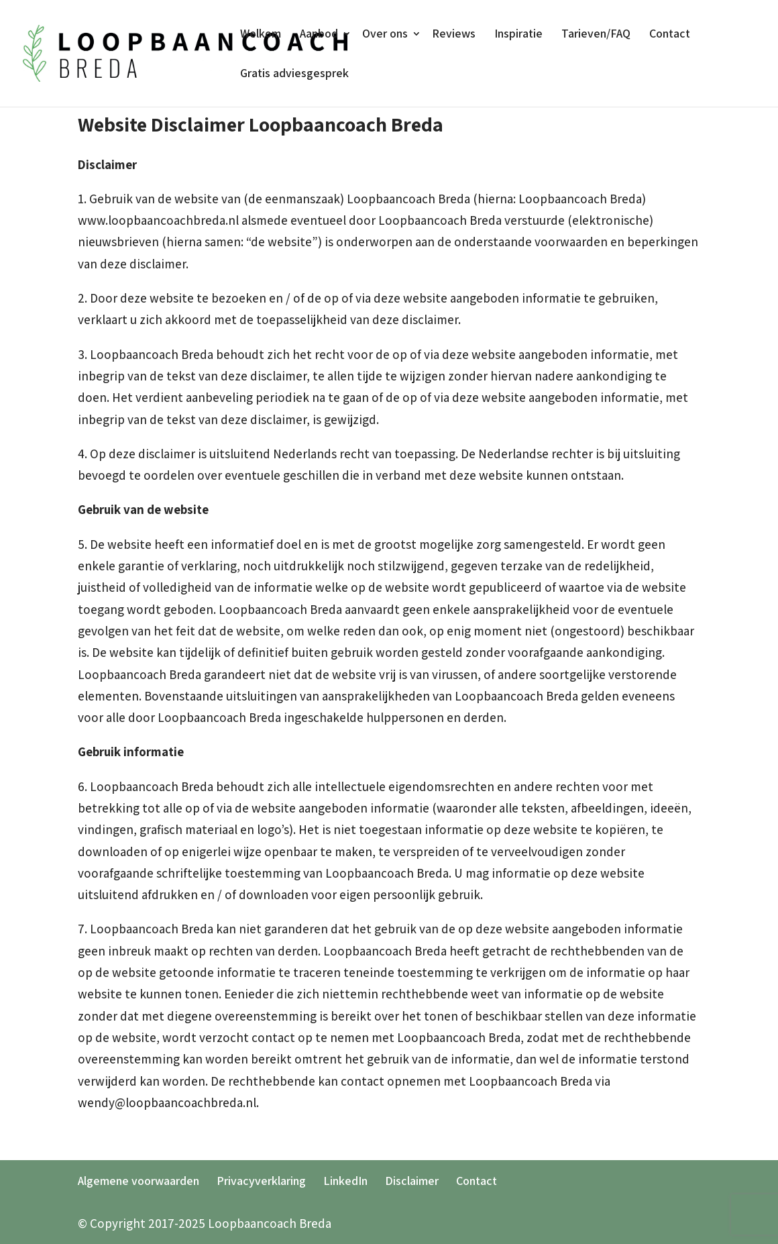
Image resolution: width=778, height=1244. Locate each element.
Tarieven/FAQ (595, 34)
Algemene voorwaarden (138, 1180)
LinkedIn (345, 1180)
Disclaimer (412, 1180)
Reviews (454, 34)
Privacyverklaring (261, 1180)
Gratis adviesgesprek (294, 74)
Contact (669, 34)
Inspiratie (518, 34)
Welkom (260, 34)
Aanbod (319, 34)
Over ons (385, 34)
